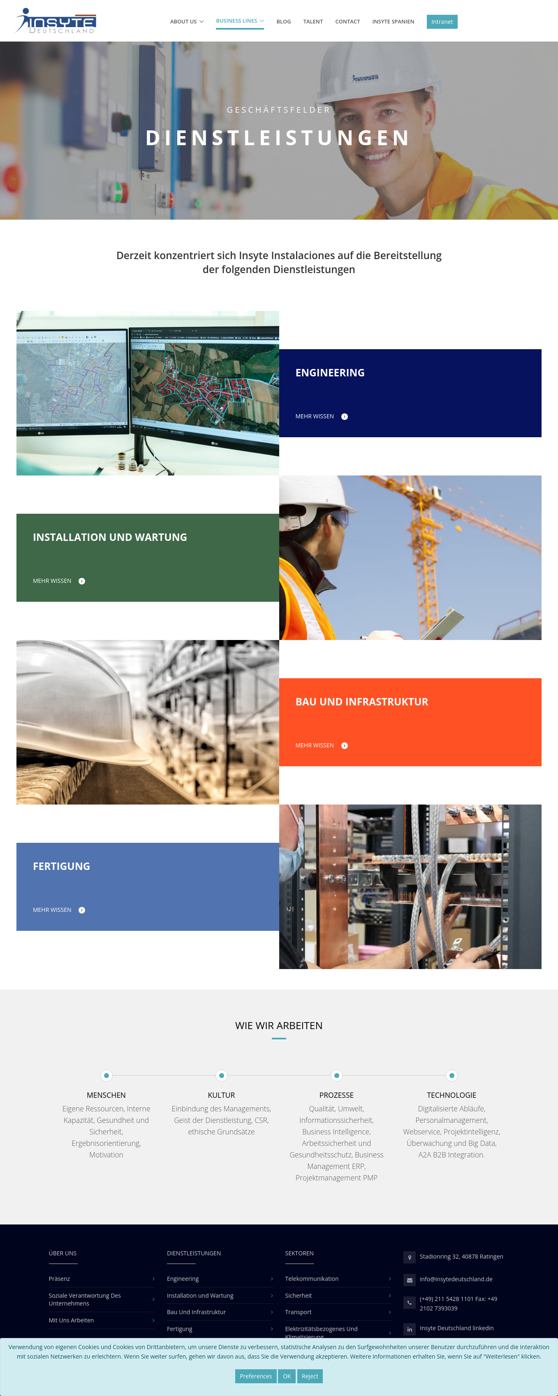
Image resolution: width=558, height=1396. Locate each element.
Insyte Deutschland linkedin (457, 1328)
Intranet (442, 22)
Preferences (256, 1376)
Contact (347, 21)
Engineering (183, 1278)
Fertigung (179, 1329)
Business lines (236, 20)
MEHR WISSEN (321, 416)
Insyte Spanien (393, 21)
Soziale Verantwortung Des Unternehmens (85, 1300)
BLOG (283, 21)
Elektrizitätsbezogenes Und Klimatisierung (321, 1333)
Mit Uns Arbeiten (71, 1320)
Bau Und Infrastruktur (196, 1312)
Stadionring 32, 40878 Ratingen (461, 1256)
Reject (310, 1376)
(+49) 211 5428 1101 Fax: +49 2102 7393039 (459, 1303)
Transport (298, 1312)
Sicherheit (298, 1295)
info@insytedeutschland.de (456, 1279)
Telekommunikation (312, 1278)
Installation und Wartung (200, 1295)
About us (183, 21)
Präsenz (59, 1278)
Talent (313, 21)
